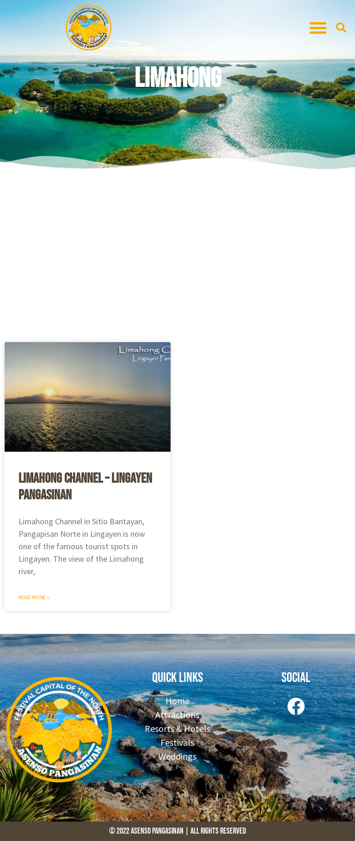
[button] (318, 28)
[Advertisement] (177, 254)
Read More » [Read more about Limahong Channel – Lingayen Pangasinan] (33, 597)
